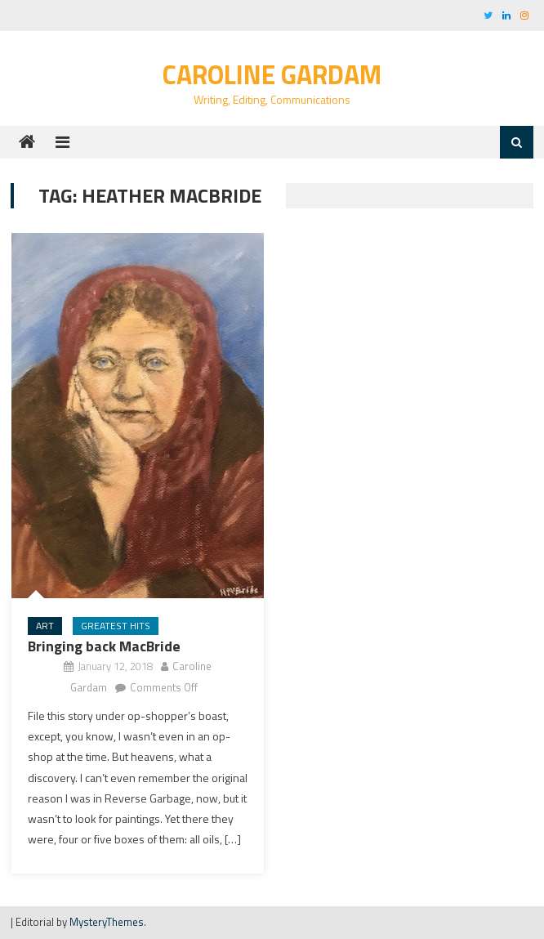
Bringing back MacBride (104, 646)
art (45, 625)
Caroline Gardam (272, 74)
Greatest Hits (115, 625)
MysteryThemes (106, 922)
